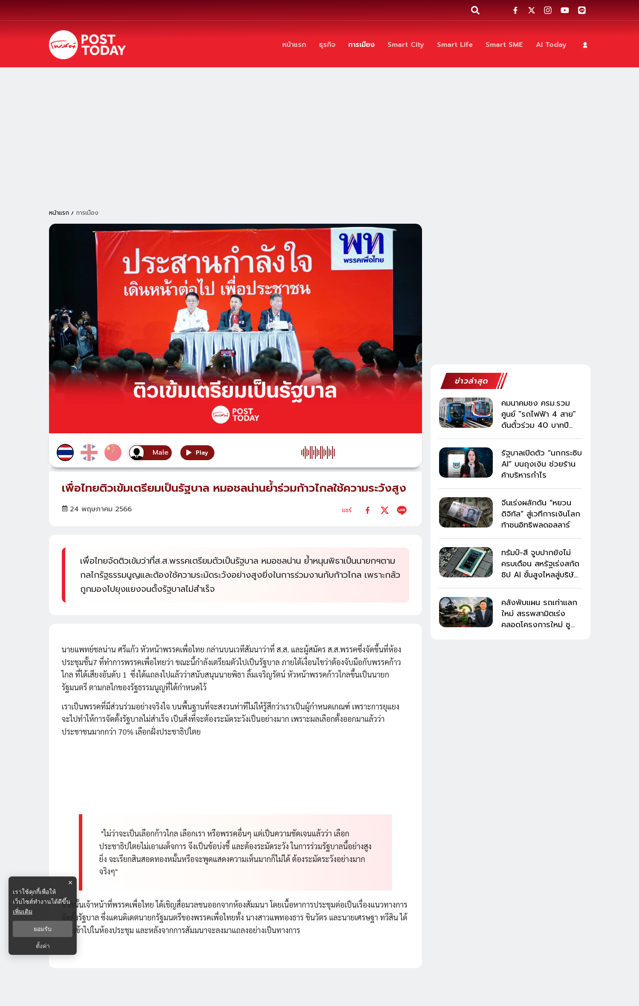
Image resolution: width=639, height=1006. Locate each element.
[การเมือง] (361, 45)
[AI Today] (551, 45)
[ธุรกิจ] (327, 45)
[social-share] (515, 10)
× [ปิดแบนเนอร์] (70, 882)
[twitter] (384, 510)
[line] (401, 510)
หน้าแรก (59, 212)
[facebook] (367, 510)
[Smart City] (405, 45)
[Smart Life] (455, 45)
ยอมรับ (43, 928)
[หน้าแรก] (294, 45)
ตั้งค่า (43, 946)
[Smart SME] (504, 45)
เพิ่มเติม (22, 911)
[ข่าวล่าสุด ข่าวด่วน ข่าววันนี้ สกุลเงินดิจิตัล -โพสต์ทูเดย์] (87, 45)
